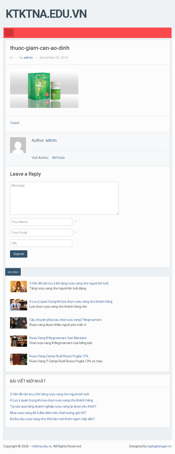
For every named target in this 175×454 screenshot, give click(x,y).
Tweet (14, 123)
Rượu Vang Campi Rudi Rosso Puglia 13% (58, 356)
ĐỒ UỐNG (13, 272)
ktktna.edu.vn (46, 13)
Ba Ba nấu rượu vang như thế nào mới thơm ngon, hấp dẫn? (52, 419)
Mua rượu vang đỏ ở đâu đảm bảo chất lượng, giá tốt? (48, 413)
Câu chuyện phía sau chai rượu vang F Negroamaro (65, 320)
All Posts (58, 158)
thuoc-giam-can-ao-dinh (39, 48)
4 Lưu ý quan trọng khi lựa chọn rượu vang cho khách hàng (70, 301)
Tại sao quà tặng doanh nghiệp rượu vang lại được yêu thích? (53, 406)
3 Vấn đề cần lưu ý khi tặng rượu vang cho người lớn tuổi (68, 283)
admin (28, 57)
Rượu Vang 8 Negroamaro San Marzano (58, 338)
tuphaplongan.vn (159, 446)
